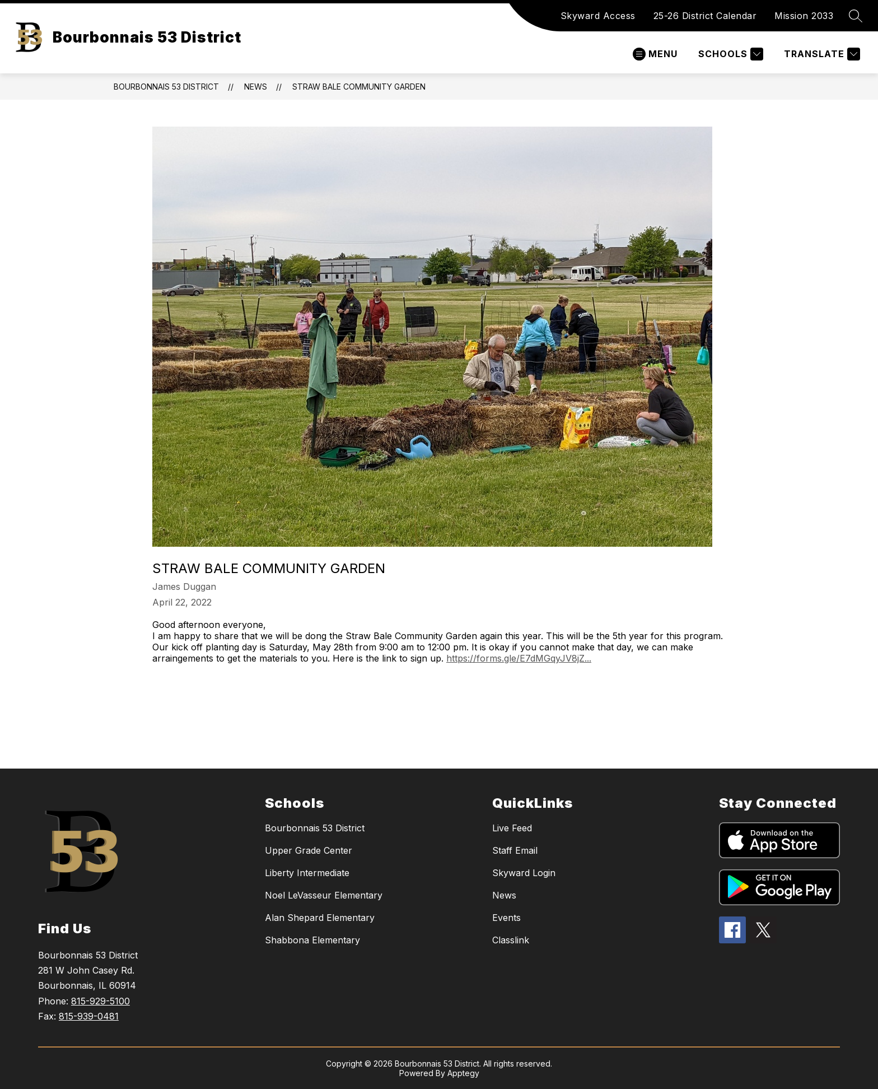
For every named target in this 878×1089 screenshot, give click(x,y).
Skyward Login (523, 872)
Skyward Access (598, 15)
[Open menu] (655, 54)
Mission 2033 (803, 15)
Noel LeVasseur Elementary (323, 895)
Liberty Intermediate (307, 872)
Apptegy (463, 1073)
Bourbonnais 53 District (166, 86)
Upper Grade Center (308, 850)
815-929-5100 (100, 1001)
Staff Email (515, 850)
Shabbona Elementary (312, 940)
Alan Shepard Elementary (320, 917)
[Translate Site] (820, 54)
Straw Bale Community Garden (359, 86)
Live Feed (512, 828)
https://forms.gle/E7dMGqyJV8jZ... (518, 658)
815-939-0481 (89, 1016)
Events (506, 917)
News (255, 86)
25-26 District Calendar (705, 15)
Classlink (510, 940)
